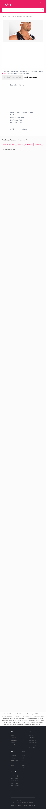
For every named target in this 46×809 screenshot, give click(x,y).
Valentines (13, 763)
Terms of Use (31, 805)
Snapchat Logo (33, 745)
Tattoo (16, 788)
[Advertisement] (22, 55)
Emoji (16, 776)
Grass (12, 780)
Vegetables (13, 740)
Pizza (12, 735)
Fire (12, 778)
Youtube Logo (32, 740)
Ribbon (17, 785)
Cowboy (24, 765)
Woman (24, 763)
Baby (23, 760)
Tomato (13, 742)
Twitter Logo (32, 737)
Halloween (13, 758)
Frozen (24, 755)
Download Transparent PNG (12, 77)
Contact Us (19, 805)
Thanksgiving (14, 760)
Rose (16, 780)
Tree (12, 785)
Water (16, 783)
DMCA (25, 805)
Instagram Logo (33, 735)
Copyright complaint (30, 77)
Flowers (17, 778)
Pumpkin (13, 745)
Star (12, 783)
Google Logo (32, 747)
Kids (23, 767)
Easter (12, 765)
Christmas (13, 755)
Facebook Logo (33, 742)
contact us (5, 73)
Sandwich (13, 737)
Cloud (12, 776)
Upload (42, 3)
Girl (23, 758)
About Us (13, 805)
